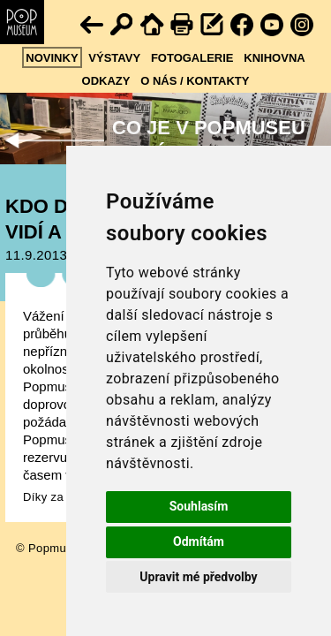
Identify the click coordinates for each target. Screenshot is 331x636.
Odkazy (106, 80)
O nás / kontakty (194, 80)
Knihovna (274, 57)
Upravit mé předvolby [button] (198, 577)
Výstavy (114, 57)
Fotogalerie (192, 57)
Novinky (52, 57)
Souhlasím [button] (199, 506)
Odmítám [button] (198, 541)
